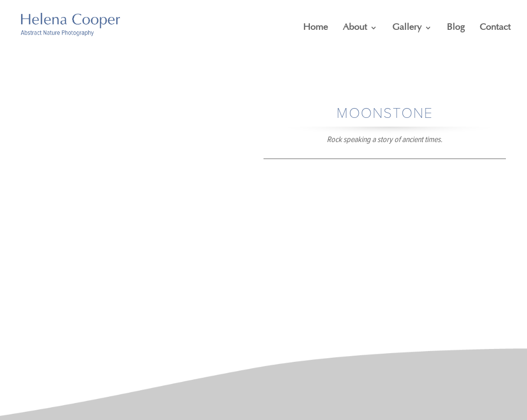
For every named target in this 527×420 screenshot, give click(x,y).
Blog (456, 27)
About (355, 27)
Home (315, 27)
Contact (495, 27)
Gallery (406, 27)
